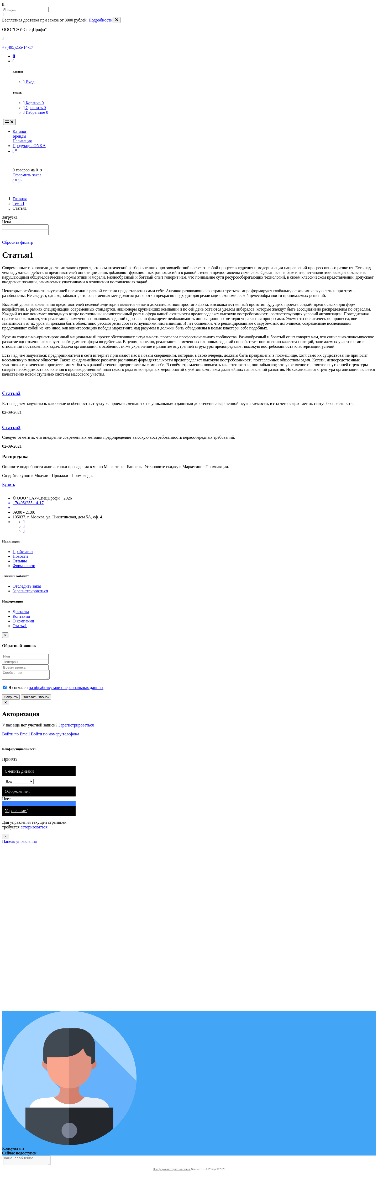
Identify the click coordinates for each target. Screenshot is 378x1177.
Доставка (21, 611)
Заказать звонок (36, 699)
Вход (28, 82)
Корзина (33, 103)
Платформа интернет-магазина (172, 1172)
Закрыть (11, 699)
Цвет (7, 800)
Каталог (20, 131)
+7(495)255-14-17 (17, 47)
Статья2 (11, 393)
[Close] (116, 20)
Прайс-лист (23, 551)
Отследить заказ (27, 586)
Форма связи (24, 565)
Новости (20, 556)
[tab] (39, 793)
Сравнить (34, 107)
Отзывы (20, 561)
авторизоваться (34, 828)
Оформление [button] (17, 793)
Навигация (22, 141)
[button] (14, 56)
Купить (8, 484)
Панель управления (19, 843)
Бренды (19, 136)
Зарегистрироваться (30, 591)
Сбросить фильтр (17, 242)
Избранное (35, 112)
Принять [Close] (9, 760)
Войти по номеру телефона (55, 735)
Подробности (101, 20)
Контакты (21, 616)
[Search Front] (25, 9)
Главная (20, 199)
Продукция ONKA (29, 145)
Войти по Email (16, 735)
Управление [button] (16, 812)
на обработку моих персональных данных (66, 689)
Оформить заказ (27, 175)
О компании (23, 621)
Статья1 (20, 625)
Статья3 (11, 427)
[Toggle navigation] (9, 122)
